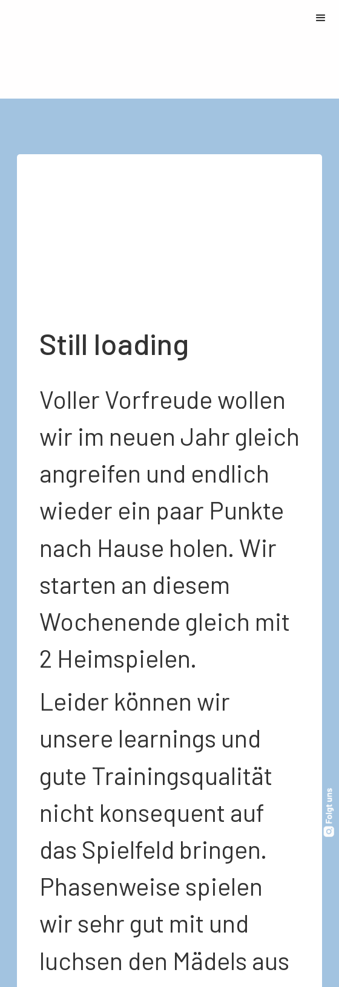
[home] (3, 49)
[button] (321, 18)
